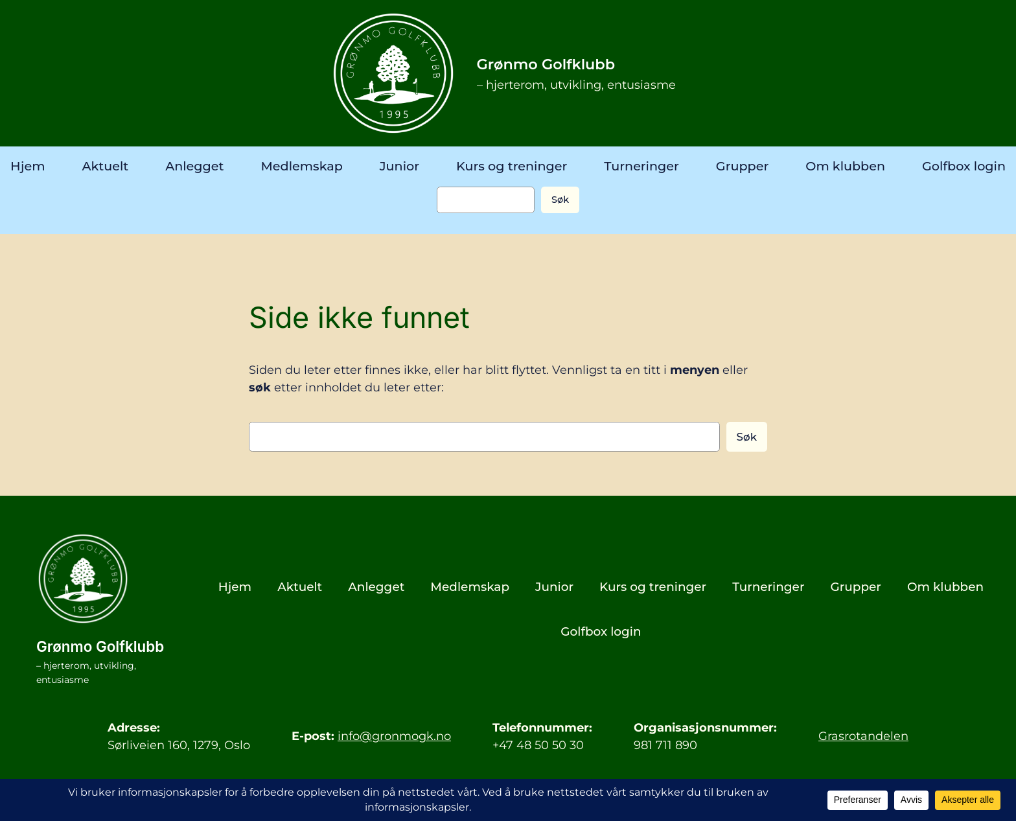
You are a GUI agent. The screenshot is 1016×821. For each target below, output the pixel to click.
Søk (560, 199)
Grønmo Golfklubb (546, 64)
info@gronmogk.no (394, 736)
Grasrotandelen (863, 736)
